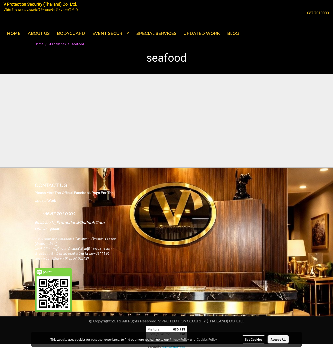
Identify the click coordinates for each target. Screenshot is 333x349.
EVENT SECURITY (110, 33)
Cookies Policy (207, 339)
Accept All (278, 339)
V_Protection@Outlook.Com (78, 222)
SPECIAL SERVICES (156, 33)
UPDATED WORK (202, 33)
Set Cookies (253, 339)
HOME (14, 33)
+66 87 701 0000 (58, 213)
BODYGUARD (71, 33)
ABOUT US (39, 33)
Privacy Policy (179, 339)
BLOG (233, 33)
